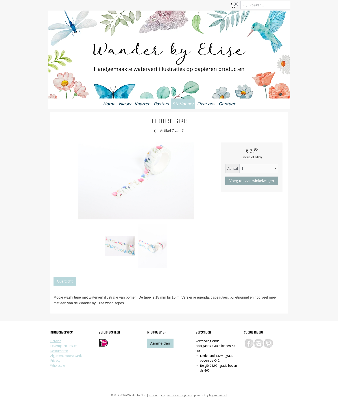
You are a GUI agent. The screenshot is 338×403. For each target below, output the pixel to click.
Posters (161, 104)
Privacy (55, 360)
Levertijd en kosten (64, 346)
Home (109, 104)
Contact (227, 104)
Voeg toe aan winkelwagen (251, 180)
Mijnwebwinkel (218, 395)
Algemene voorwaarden (67, 356)
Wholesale (57, 365)
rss (162, 395)
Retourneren (59, 351)
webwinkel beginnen (179, 395)
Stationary (183, 104)
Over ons (206, 104)
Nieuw (125, 104)
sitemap (153, 395)
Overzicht (65, 281)
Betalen (55, 341)
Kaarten (142, 104)
